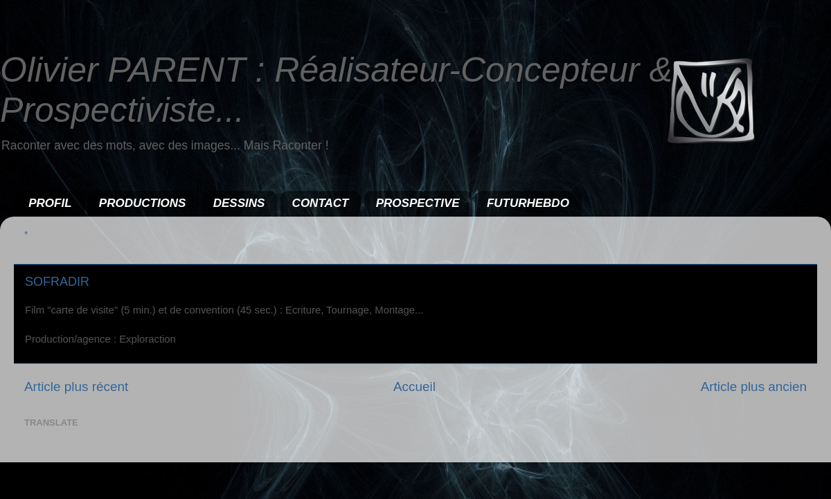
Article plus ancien (754, 386)
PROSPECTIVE (418, 203)
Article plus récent (76, 386)
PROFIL (49, 203)
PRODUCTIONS (142, 203)
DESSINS (239, 203)
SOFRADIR (57, 282)
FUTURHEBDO (528, 203)
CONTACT (320, 203)
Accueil (414, 386)
